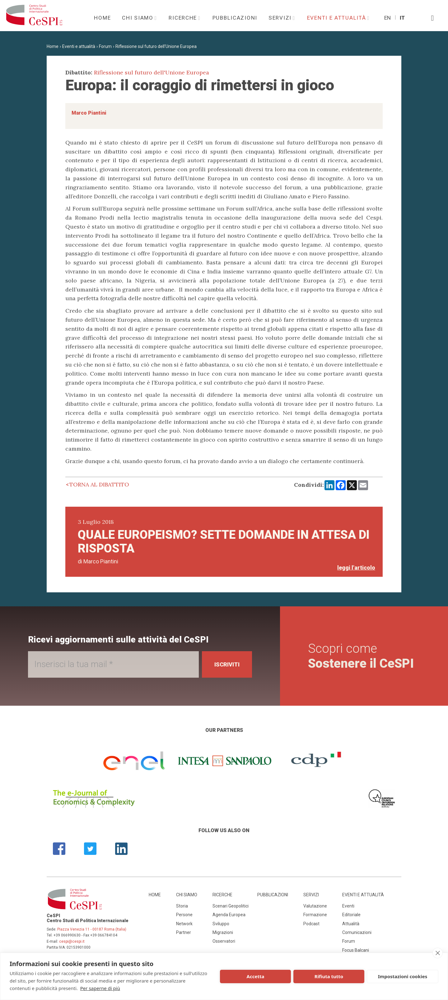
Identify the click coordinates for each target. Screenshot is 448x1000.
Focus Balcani (355, 950)
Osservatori (223, 941)
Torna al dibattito (99, 484)
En (387, 18)
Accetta (255, 976)
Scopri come (361, 656)
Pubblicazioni (234, 18)
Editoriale (351, 914)
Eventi (348, 905)
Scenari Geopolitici (230, 905)
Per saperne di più (100, 988)
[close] (437, 953)
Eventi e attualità (337, 18)
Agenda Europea (228, 914)
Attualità (350, 923)
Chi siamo (138, 18)
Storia (182, 905)
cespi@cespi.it (72, 941)
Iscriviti (227, 664)
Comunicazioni (356, 932)
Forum (105, 46)
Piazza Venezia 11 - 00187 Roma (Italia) (91, 929)
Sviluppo (220, 923)
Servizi (280, 18)
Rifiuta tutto (329, 976)
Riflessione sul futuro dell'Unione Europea (156, 46)
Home (102, 18)
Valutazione (315, 905)
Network (184, 923)
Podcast (311, 923)
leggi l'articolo (356, 567)
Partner (183, 932)
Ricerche (183, 18)
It (402, 18)
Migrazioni (222, 932)
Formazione (315, 914)
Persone (184, 914)
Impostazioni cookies (402, 976)
